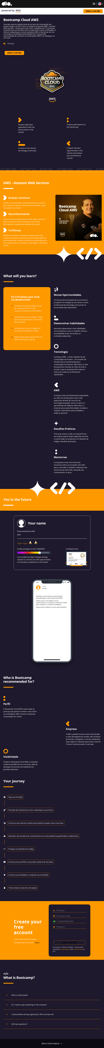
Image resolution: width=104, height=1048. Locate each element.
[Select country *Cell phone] (54, 921)
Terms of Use (78, 949)
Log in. (37, 942)
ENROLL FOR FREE (93, 11)
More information (52, 1043)
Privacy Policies (64, 949)
